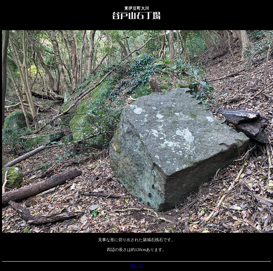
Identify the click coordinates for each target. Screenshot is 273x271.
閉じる (137, 266)
